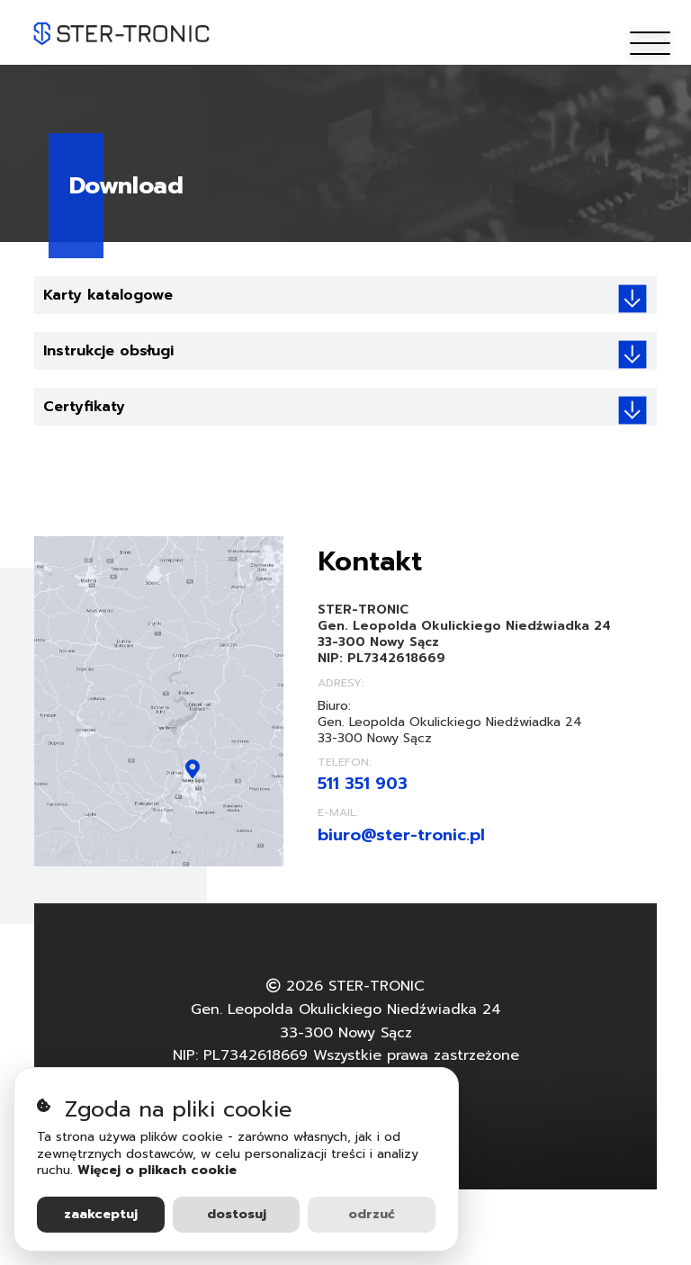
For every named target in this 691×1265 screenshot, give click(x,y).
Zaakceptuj (101, 1214)
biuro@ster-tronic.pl (401, 835)
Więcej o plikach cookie (157, 1170)
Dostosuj (236, 1214)
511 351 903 (363, 783)
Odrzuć (371, 1214)
